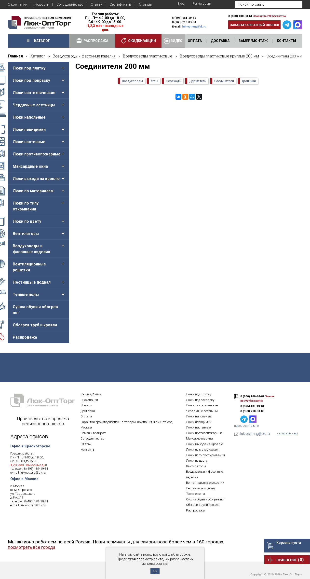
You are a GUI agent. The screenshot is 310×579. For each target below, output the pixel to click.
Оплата (86, 416)
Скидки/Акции (91, 394)
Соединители (224, 81)
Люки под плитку (29, 68)
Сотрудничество (69, 4)
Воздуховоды (132, 81)
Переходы (173, 81)
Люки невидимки (29, 129)
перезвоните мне (246, 425)
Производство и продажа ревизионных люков (43, 421)
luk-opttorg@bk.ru (194, 26)
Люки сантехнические (34, 92)
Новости (42, 4)
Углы (154, 81)
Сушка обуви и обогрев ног (35, 309)
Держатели (197, 81)
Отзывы (145, 4)
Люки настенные (29, 141)
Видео (173, 41)
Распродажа (25, 337)
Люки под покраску (31, 80)
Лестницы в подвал (32, 282)
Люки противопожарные (37, 154)
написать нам (287, 433)
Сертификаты (121, 4)
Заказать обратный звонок (254, 25)
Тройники (249, 81)
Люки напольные (29, 117)
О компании (17, 4)
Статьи (96, 4)
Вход (181, 3)
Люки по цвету (27, 221)
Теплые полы (26, 294)
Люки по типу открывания (26, 206)
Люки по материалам (33, 191)
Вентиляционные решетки (29, 267)
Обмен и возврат (93, 433)
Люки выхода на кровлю (36, 178)
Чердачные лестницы (34, 105)
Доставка (88, 411)
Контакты (88, 449)
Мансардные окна (30, 166)
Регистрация (202, 3)
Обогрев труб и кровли (35, 325)
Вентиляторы (26, 233)
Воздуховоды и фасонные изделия (31, 249)
